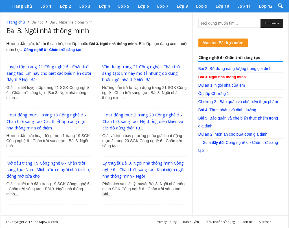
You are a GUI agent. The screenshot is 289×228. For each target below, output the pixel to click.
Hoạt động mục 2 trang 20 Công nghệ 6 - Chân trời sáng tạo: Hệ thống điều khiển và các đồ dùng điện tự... (142, 121)
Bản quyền (191, 222)
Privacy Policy (166, 222)
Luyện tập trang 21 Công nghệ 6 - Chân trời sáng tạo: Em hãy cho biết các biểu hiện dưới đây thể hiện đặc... (48, 73)
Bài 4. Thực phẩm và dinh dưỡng (227, 110)
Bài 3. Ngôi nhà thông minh (222, 77)
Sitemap (265, 222)
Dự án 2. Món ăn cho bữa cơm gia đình (233, 134)
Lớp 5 (123, 6)
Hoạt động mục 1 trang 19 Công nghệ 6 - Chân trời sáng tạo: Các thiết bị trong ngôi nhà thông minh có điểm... (46, 121)
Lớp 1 (45, 6)
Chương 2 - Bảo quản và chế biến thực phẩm (238, 101)
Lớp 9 (201, 6)
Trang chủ (21, 6)
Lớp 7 (162, 6)
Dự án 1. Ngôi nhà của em (221, 85)
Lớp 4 (104, 6)
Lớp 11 (244, 6)
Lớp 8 (182, 6)
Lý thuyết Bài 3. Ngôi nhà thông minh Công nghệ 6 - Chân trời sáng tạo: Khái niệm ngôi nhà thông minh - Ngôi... (143, 169)
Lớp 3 (84, 6)
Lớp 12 (265, 6)
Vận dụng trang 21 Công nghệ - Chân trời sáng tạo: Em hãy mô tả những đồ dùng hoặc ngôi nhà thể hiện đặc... (141, 73)
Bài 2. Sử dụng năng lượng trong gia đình (235, 68)
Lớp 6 (143, 6)
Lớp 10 (222, 6)
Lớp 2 (65, 6)
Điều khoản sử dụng (220, 222)
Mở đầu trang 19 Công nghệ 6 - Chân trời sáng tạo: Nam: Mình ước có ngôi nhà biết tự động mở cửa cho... (48, 169)
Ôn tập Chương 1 (213, 93)
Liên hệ (247, 222)
